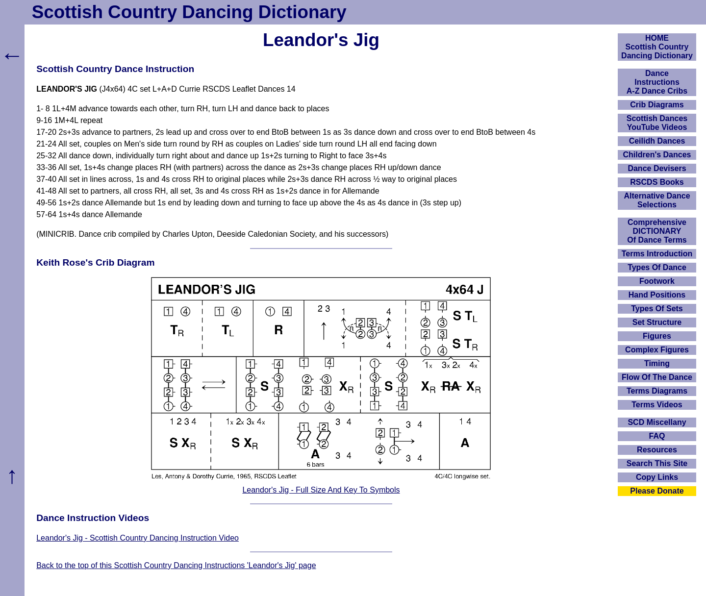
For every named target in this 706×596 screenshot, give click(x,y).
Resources (657, 450)
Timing (657, 363)
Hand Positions (657, 295)
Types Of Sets (657, 308)
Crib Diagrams (656, 104)
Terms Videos (656, 404)
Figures (657, 336)
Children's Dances (657, 154)
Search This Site (657, 463)
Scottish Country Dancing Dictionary (189, 12)
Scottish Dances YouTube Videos (657, 122)
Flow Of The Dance (657, 377)
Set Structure (656, 322)
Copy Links (657, 477)
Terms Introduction (657, 253)
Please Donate (656, 491)
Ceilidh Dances (657, 141)
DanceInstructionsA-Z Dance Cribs (657, 82)
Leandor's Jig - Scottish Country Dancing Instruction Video (137, 538)
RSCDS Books (656, 182)
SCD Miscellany (657, 422)
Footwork (657, 281)
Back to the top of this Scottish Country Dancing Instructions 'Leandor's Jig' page (176, 565)
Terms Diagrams (657, 391)
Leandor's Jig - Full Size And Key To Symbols (321, 490)
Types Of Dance (657, 267)
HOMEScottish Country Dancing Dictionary (657, 47)
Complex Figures (657, 350)
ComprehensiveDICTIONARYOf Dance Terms (657, 231)
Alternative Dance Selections (657, 200)
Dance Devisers (657, 168)
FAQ (657, 436)
